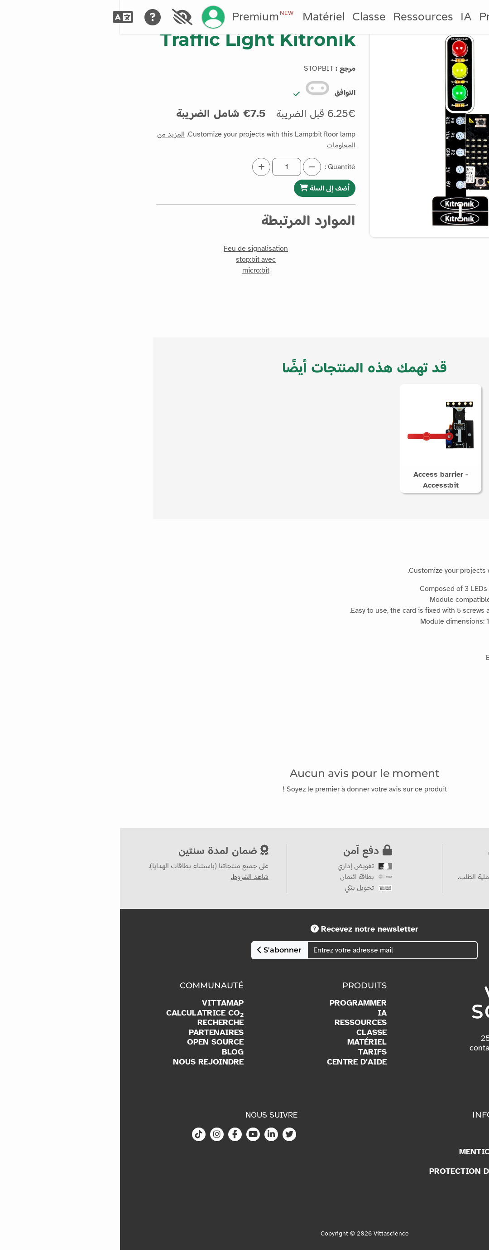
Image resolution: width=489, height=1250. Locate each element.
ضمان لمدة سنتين (103, 850)
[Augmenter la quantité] (141, 167)
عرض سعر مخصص (416, 850)
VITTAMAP (103, 1003)
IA (346, 17)
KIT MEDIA (398, 1142)
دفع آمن (247, 850)
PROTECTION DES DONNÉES (364, 1171)
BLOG (113, 1052)
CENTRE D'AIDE (237, 1062)
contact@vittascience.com (396, 1048)
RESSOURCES (241, 1022)
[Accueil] (455, 17)
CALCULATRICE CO (85, 1013)
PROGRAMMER (238, 1003)
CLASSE (251, 1032)
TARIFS (252, 1052)
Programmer (391, 17)
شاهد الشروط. (130, 876)
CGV (411, 1191)
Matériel (203, 17)
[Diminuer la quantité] (192, 167)
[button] (437, 260)
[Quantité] (166, 167)
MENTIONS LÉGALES (379, 1152)
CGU (410, 1181)
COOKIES (400, 1162)
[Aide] (33, 17)
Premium (142, 17)
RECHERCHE (100, 1022)
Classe (249, 17)
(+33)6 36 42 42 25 (396, 1038)
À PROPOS (398, 1132)
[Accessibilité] (62, 17)
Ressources (303, 17)
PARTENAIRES (96, 1032)
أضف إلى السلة (205, 188)
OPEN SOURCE (95, 1042)
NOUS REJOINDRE (88, 1062)
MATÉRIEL (247, 1042)
